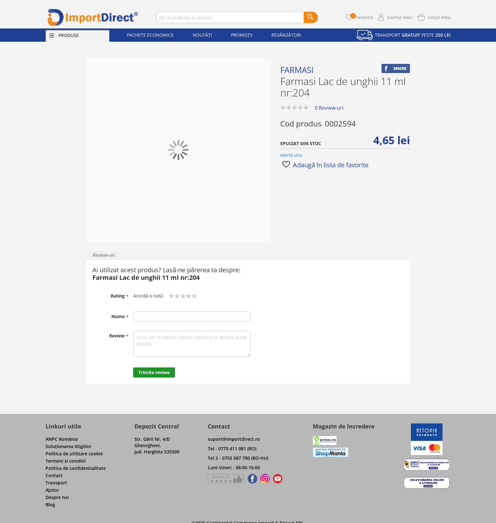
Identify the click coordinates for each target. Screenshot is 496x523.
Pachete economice (150, 35)
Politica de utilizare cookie (74, 454)
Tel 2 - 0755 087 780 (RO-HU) (238, 458)
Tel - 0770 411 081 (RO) (232, 449)
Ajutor (52, 490)
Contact (54, 475)
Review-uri (104, 255)
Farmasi (296, 70)
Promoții (241, 35)
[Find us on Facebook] (251, 478)
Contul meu (399, 17)
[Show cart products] (439, 17)
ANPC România (62, 439)
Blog (50, 504)
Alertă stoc (291, 155)
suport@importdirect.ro (234, 439)
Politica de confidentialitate (76, 468)
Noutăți (202, 35)
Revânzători (286, 35)
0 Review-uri (329, 107)
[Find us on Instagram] (265, 478)
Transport (56, 483)
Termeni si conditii (66, 461)
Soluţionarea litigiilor (68, 446)
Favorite (361, 17)
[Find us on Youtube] (277, 478)
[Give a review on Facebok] (226, 478)
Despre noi (57, 497)
